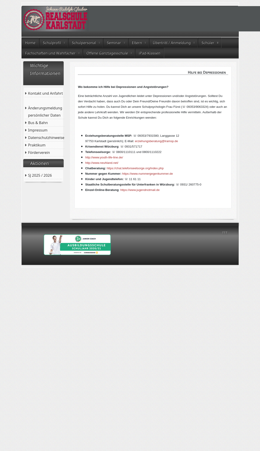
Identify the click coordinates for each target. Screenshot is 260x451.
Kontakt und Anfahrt (45, 93)
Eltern (137, 42)
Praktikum (37, 145)
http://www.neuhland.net (101, 162)
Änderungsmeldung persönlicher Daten (45, 112)
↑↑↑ (225, 232)
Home (30, 42)
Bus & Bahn (38, 122)
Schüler (208, 42)
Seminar (114, 42)
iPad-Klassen (149, 53)
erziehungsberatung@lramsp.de (156, 141)
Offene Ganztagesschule (107, 53)
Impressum (38, 130)
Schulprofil (52, 42)
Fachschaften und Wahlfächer (50, 53)
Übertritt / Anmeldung (172, 42)
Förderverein (39, 152)
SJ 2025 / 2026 (40, 175)
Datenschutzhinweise (46, 137)
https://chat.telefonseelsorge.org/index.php (135, 168)
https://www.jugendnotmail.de (140, 190)
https (125, 173)
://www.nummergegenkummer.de (151, 173)
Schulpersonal (84, 42)
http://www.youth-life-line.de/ (104, 157)
